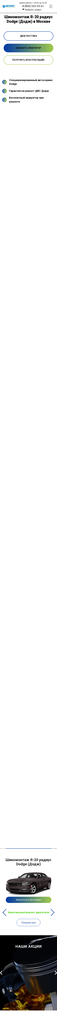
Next (52, 912)
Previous (4, 912)
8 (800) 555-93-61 (33, 6)
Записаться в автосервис (28, 900)
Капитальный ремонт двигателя (28, 912)
